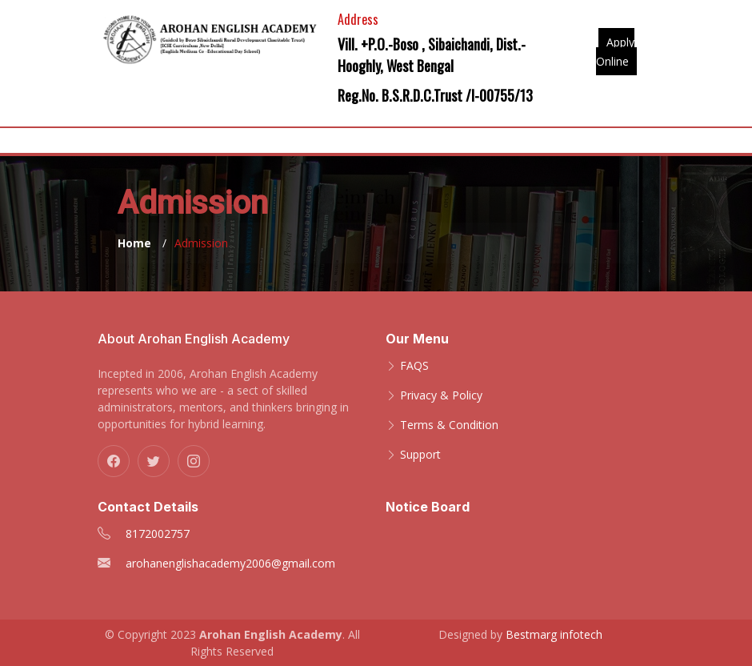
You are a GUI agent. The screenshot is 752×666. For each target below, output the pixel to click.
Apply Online (615, 51)
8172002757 (158, 533)
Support (420, 454)
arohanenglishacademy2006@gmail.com (230, 563)
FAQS (414, 365)
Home (134, 243)
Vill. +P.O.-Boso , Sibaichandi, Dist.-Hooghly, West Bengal (432, 55)
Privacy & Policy (441, 395)
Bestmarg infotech (554, 634)
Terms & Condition (449, 424)
